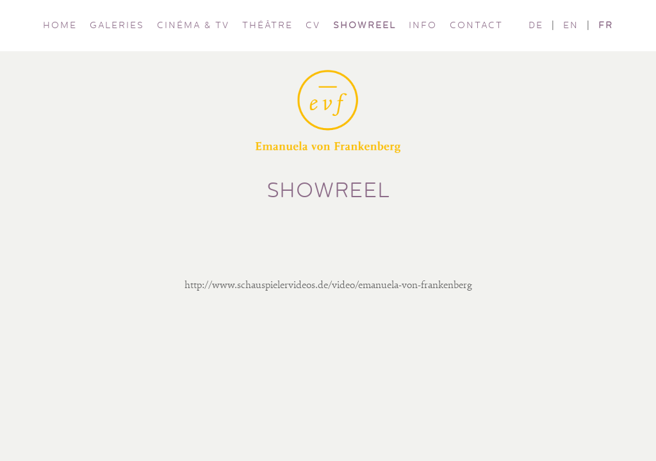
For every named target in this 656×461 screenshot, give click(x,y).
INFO (423, 25)
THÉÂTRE (267, 25)
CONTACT (476, 25)
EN (570, 25)
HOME (60, 25)
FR (605, 25)
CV (313, 25)
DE (536, 25)
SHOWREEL (364, 25)
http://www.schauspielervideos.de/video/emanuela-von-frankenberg (328, 285)
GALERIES (117, 25)
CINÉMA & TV (193, 25)
